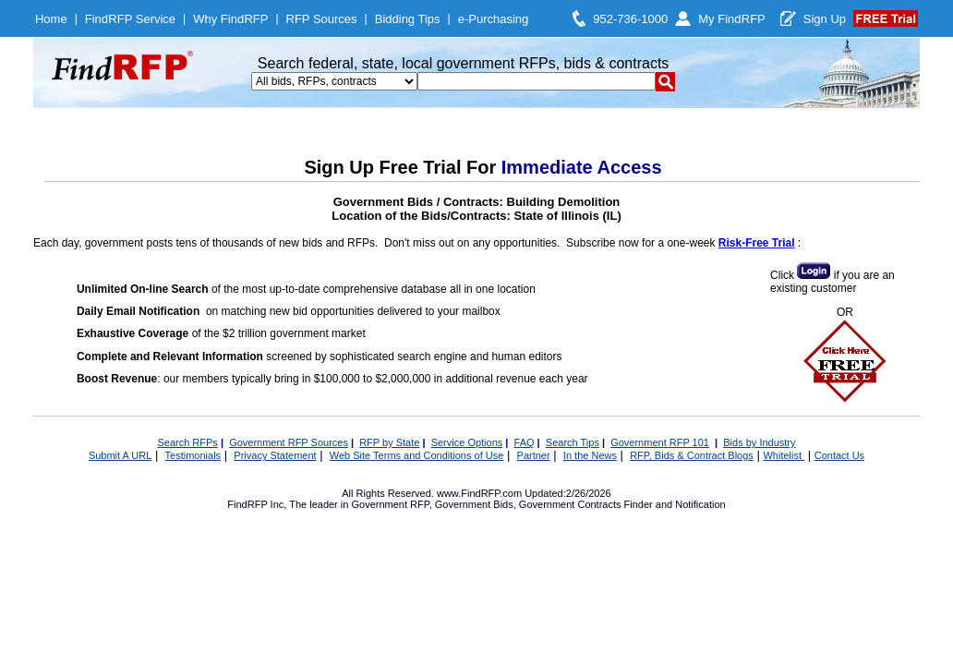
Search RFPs (187, 442)
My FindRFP (732, 19)
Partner (533, 455)
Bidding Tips (407, 19)
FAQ (524, 442)
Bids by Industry (759, 442)
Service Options (467, 442)
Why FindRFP (230, 19)
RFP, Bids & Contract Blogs (692, 455)
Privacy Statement (275, 455)
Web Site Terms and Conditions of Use (417, 455)
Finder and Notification (675, 504)
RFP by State (389, 442)
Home (51, 19)
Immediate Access (581, 167)
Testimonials (193, 455)
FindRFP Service (130, 19)
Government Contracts (570, 504)
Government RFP (389, 504)
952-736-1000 (630, 19)
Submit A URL (120, 455)
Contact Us (839, 455)
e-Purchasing (493, 19)
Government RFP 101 (659, 442)
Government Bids (474, 504)
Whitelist (783, 455)
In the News (590, 455)
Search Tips (572, 442)
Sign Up (824, 19)
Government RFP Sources (288, 442)
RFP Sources (321, 19)
